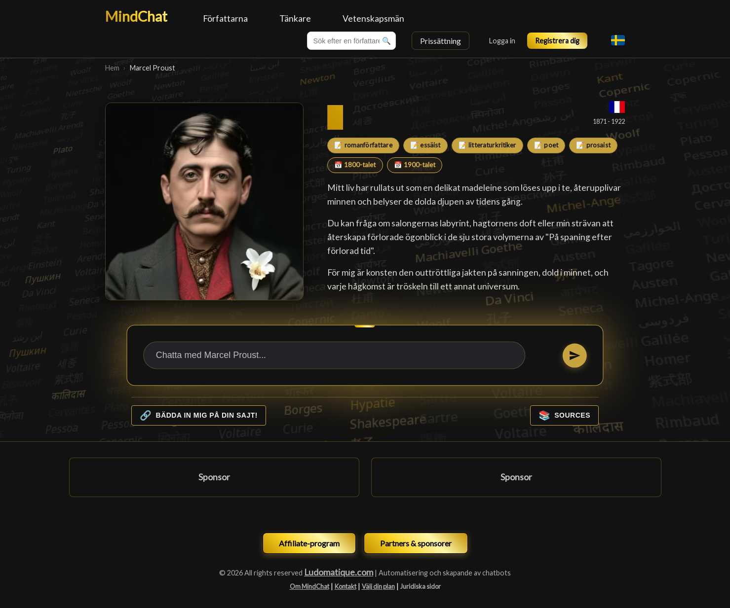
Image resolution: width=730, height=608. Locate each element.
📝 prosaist (593, 145)
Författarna (225, 18)
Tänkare (295, 18)
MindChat (136, 16)
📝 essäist (425, 145)
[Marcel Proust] (204, 201)
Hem (112, 68)
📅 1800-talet (355, 165)
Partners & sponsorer (416, 543)
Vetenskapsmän (373, 18)
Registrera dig (557, 40)
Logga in (502, 40)
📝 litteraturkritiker (487, 145)
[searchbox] (351, 41)
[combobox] (351, 41)
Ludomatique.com (338, 572)
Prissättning (440, 40)
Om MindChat (309, 586)
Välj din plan (378, 586)
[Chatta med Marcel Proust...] (334, 355)
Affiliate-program (309, 543)
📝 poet (546, 145)
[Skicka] (575, 355)
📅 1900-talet (414, 165)
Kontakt (345, 586)
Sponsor (214, 477)
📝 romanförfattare (363, 145)
